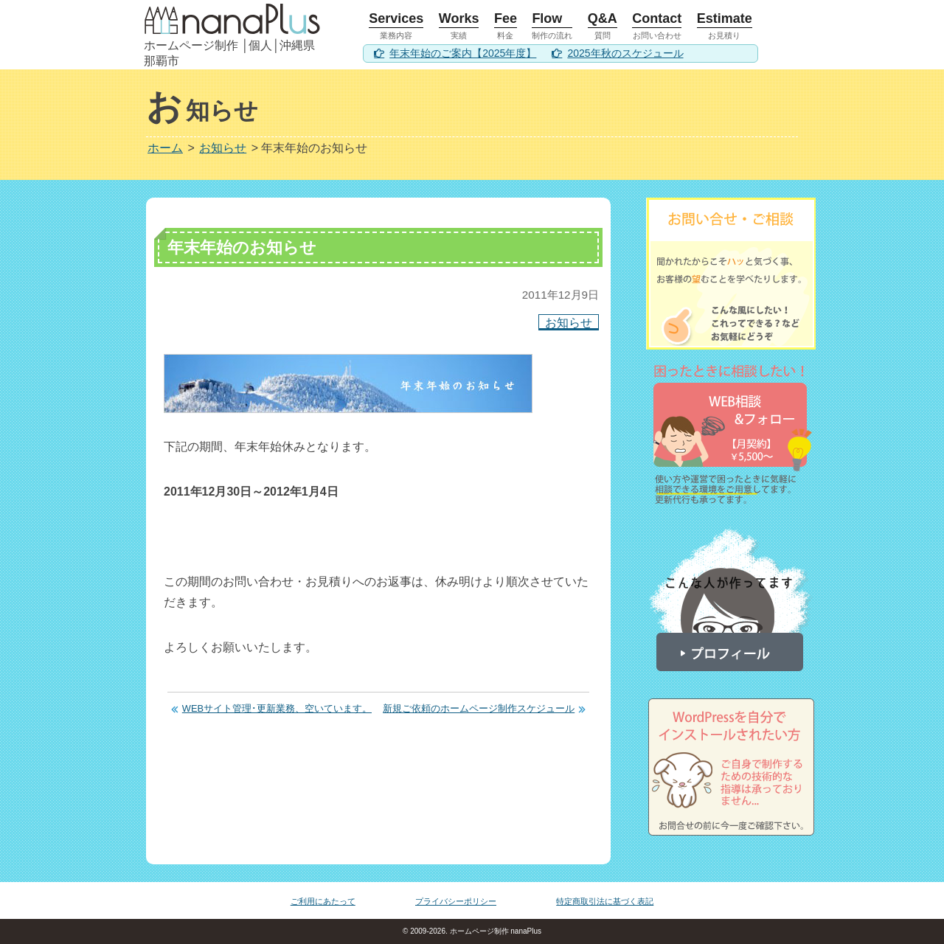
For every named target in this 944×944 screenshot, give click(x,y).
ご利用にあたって (323, 901)
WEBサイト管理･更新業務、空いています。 (277, 708)
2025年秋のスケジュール (625, 53)
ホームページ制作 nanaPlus (494, 931)
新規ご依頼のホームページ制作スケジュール (479, 708)
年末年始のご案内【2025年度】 (462, 53)
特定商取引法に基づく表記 (604, 901)
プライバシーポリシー (455, 901)
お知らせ (568, 322)
